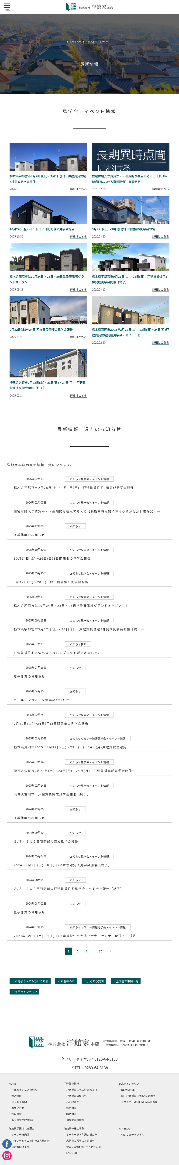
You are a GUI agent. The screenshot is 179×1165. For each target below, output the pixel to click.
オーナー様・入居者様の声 (81, 1134)
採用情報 (16, 1114)
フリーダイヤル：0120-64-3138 (91, 1059)
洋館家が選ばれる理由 (21, 1128)
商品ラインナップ (26, 992)
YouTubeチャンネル (132, 1134)
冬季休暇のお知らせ (29, 535)
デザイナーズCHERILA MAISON (139, 1102)
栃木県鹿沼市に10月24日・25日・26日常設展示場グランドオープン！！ (71, 605)
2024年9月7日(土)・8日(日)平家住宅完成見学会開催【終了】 (63, 865)
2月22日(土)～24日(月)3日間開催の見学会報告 (51, 723)
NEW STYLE (128, 1089)
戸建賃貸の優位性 (76, 1096)
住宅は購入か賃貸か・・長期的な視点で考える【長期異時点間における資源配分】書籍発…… (87, 511)
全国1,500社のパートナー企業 (83, 1146)
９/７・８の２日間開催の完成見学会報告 (46, 841)
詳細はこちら (78, 189)
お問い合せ (17, 1108)
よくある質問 (95, 981)
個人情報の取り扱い (22, 1120)
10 (100, 951)
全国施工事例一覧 (127, 981)
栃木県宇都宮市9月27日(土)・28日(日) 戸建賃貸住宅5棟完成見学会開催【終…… (79, 629)
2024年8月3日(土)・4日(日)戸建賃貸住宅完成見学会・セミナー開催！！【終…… (78, 936)
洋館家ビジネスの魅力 (24, 1089)
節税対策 (71, 1108)
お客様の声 (68, 981)
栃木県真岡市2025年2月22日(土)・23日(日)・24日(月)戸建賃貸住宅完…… (74, 747)
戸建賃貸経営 (71, 1083)
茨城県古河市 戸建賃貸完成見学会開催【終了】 (52, 794)
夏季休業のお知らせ (29, 676)
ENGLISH (71, 1152)
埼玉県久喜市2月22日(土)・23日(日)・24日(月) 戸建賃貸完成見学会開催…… (76, 770)
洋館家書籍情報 (75, 1120)
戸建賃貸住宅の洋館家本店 (81, 1089)
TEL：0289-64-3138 (91, 1067)
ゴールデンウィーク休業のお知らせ (42, 700)
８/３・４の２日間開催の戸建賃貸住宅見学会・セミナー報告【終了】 (69, 888)
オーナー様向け (20, 1134)
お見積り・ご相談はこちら (31, 981)
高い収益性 (72, 1102)
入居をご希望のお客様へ (80, 1140)
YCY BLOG (124, 1128)
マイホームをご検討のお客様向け (30, 1140)
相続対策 (71, 1114)
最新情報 (89, 64)
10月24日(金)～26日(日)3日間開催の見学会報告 (52, 558)
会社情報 (16, 1096)
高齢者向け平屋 (20, 1146)
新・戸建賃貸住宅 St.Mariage (138, 1096)
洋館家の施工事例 (74, 1128)
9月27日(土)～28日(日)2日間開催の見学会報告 (51, 582)
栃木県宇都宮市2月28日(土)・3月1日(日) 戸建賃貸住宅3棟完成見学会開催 (74, 487)
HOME (12, 1083)
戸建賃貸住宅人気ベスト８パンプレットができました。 (57, 652)
